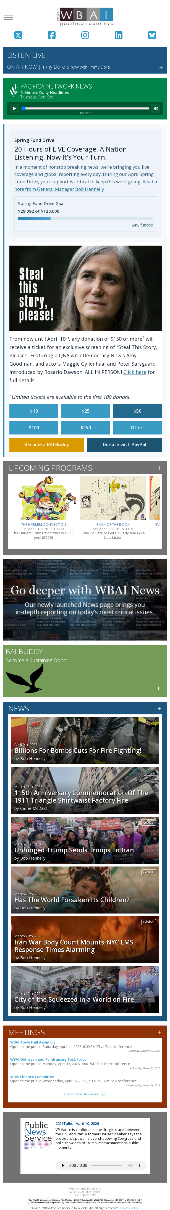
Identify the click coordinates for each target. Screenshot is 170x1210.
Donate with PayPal (124, 444)
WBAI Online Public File (85, 1188)
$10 (34, 411)
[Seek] (85, 108)
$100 (34, 428)
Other (138, 428)
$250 (85, 428)
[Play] (14, 108)
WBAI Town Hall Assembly (33, 1042)
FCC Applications (85, 1195)
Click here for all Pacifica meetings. (85, 1094)
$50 (138, 411)
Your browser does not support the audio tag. (101, 1165)
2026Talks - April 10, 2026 (77, 1123)
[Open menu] (8, 17)
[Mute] (155, 108)
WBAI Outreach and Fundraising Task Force (48, 1059)
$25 (86, 411)
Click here (135, 372)
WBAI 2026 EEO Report (85, 1192)
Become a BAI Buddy (46, 444)
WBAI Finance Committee (32, 1076)
